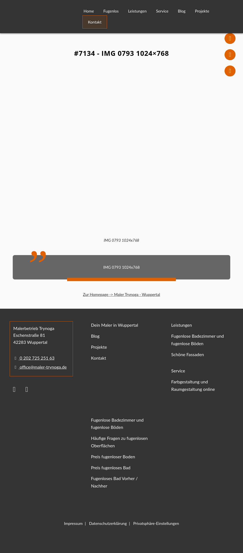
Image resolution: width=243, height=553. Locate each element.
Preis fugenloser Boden (113, 456)
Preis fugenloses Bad (111, 467)
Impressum (73, 523)
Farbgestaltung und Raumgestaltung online (193, 385)
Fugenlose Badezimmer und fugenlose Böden (197, 339)
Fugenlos (111, 11)
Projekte (202, 11)
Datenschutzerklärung (108, 523)
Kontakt (95, 22)
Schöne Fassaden (187, 354)
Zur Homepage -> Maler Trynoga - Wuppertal (121, 294)
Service (162, 11)
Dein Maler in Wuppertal (114, 325)
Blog (182, 11)
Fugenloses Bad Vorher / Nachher (114, 482)
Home (88, 11)
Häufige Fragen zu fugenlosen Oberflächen (119, 441)
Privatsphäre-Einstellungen (156, 523)
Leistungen (137, 11)
